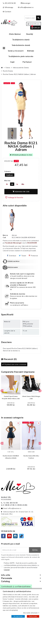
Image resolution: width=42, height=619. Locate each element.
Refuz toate (33, 616)
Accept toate (18, 616)
